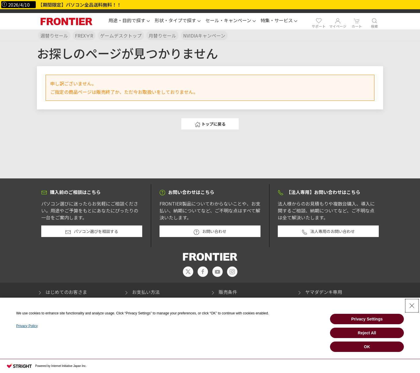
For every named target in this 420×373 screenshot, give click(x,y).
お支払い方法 (141, 291)
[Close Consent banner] (412, 305)
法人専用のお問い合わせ (328, 231)
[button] (129, 21)
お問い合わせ (210, 231)
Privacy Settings (367, 319)
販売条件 (223, 291)
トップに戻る (210, 124)
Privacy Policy (27, 326)
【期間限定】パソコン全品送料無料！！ (79, 4)
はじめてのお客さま (62, 291)
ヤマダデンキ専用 (319, 291)
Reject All (367, 333)
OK (367, 346)
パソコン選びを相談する (91, 231)
